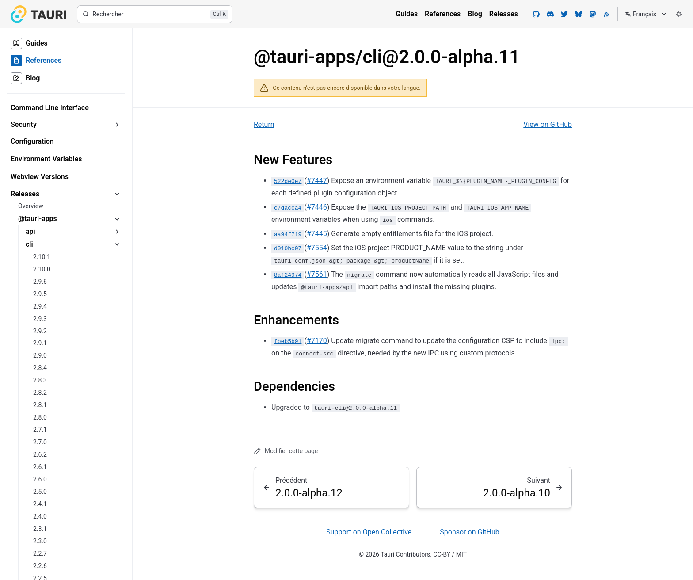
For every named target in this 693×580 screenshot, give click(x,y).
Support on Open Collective (368, 532)
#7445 (317, 233)
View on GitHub (547, 124)
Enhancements (296, 320)
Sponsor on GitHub (469, 532)
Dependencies (294, 386)
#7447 (317, 180)
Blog (475, 14)
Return (264, 124)
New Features (293, 159)
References (443, 14)
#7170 (317, 340)
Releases (503, 14)
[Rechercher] (154, 14)
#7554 (317, 248)
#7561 (317, 274)
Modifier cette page (286, 451)
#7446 (317, 207)
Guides (407, 14)
